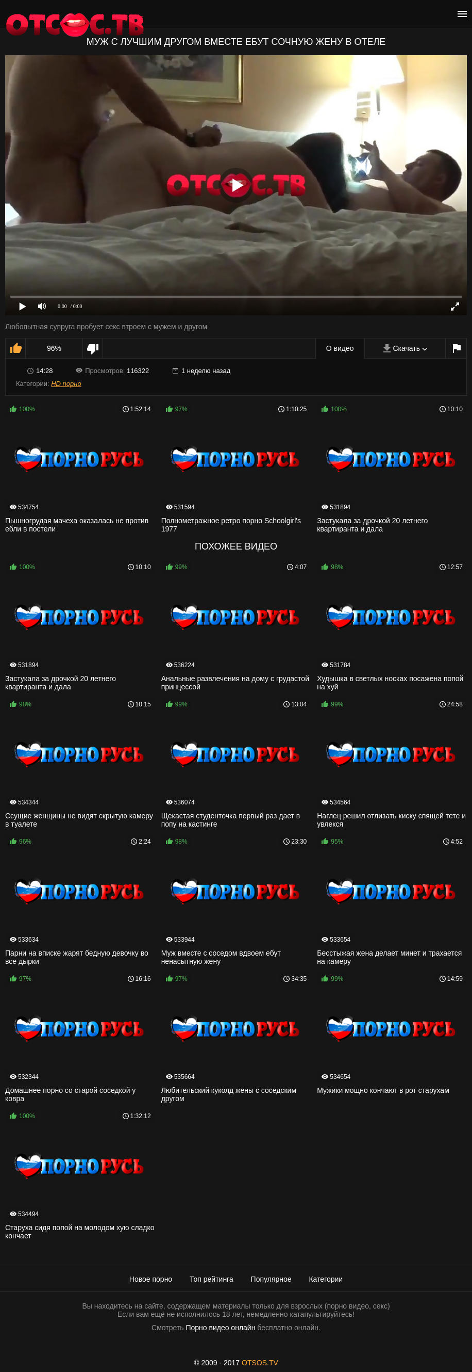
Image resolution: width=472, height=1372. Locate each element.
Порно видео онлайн (220, 1327)
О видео (340, 348)
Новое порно (150, 1279)
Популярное (271, 1279)
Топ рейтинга (211, 1279)
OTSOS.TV (260, 1363)
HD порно (66, 384)
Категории (326, 1279)
